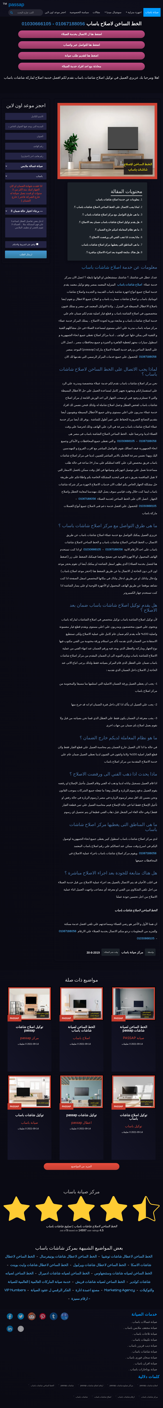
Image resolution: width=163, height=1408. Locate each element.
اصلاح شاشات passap (149, 1385)
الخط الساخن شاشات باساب (42, 1385)
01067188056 (70, 23)
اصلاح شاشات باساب (101, 267)
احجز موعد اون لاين (55, 12)
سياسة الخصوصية (79, 12)
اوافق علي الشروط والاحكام (25, 244)
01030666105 (36, 23)
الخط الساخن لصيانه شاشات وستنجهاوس (123, 1273)
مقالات (96, 12)
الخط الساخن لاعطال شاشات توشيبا (127, 1256)
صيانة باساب (152, 12)
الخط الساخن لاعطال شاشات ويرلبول (99, 1265)
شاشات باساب (82, 1397)
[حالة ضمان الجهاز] (26, 211)
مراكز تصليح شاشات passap (121, 1385)
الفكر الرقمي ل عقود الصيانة (51, 1290)
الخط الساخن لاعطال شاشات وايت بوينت (39, 1265)
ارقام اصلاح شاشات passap (91, 1385)
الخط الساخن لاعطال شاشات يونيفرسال (68, 1256)
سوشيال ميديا (113, 12)
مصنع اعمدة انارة (87, 1290)
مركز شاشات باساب (149, 1397)
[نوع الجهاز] (26, 166)
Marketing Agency (119, 1290)
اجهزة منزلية (134, 12)
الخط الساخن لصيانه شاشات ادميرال (63, 1273)
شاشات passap (67, 1385)
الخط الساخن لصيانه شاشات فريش (100, 1282)
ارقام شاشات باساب (126, 1397)
